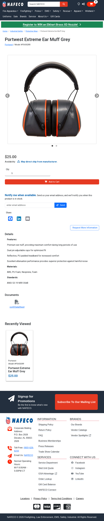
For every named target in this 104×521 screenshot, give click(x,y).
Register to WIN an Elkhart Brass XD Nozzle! (52, 24)
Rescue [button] (66, 11)
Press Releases (46, 446)
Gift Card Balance (47, 484)
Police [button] (38, 11)
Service (32, 16)
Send (60, 205)
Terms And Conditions (61, 498)
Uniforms (7, 16)
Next (95, 95)
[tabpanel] (52, 99)
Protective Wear (32, 31)
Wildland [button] (89, 11)
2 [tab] (56, 146)
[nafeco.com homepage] (13, 4)
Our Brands (76, 424)
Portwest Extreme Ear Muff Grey (19, 369)
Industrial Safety (16, 31)
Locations (25, 498)
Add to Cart (52, 181)
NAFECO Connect (47, 490)
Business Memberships (49, 441)
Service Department (48, 463)
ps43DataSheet (17, 307)
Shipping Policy (45, 424)
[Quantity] (27, 173)
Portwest (9, 45)
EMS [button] (47, 11)
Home (5, 31)
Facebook (80, 463)
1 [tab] (52, 146)
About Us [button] (42, 16)
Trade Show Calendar (48, 452)
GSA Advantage (47, 473)
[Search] (64, 4)
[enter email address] (30, 205)
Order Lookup (45, 479)
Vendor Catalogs (79, 430)
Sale (16, 16)
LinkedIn (79, 479)
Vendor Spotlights (81, 435)
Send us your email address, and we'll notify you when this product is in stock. (48, 197)
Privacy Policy (40, 498)
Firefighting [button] (25, 11)
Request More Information (84, 227)
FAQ (40, 435)
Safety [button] (56, 11)
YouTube (79, 473)
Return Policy (44, 430)
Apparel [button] (77, 11)
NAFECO (28, 455)
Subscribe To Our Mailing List (76, 401)
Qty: (8, 169)
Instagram (80, 468)
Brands (23, 16)
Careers (80, 498)
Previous (6, 95)
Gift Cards (55, 16)
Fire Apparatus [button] (10, 11)
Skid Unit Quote (46, 468)
